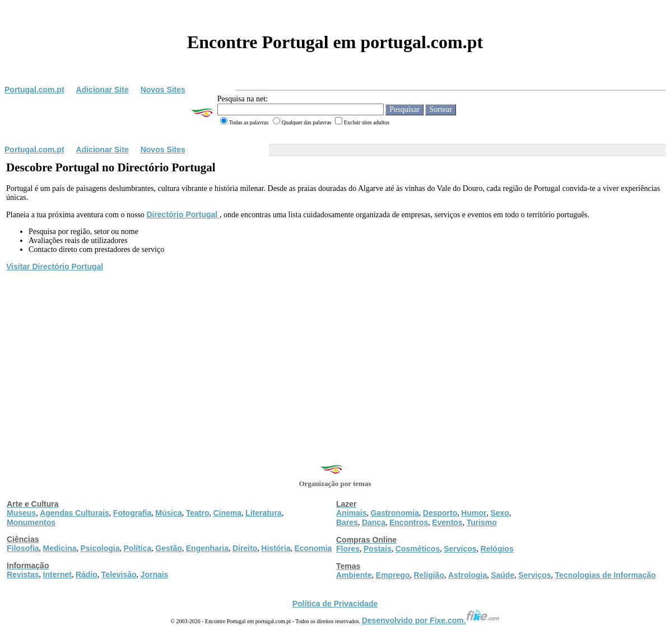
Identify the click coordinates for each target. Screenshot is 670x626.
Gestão (168, 548)
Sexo (499, 512)
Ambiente (354, 575)
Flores (348, 548)
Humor (473, 512)
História (275, 548)
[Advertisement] (335, 356)
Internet (57, 574)
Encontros (408, 522)
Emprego (393, 575)
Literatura (263, 512)
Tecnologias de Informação (605, 575)
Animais (351, 512)
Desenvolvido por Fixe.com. (431, 620)
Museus (21, 512)
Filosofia (23, 548)
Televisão (119, 574)
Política (138, 548)
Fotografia (132, 512)
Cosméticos (418, 548)
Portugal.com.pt (34, 89)
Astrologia (467, 575)
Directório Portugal (183, 214)
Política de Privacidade (335, 603)
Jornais (155, 574)
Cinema (227, 512)
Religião (428, 575)
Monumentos (31, 522)
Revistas (23, 574)
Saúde (502, 575)
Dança (373, 522)
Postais (378, 548)
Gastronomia (394, 512)
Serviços (460, 548)
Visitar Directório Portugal (54, 266)
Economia (313, 548)
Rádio (86, 574)
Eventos (447, 522)
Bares (347, 522)
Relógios (497, 548)
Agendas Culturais (74, 512)
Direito (244, 548)
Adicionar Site (102, 89)
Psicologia (99, 548)
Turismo (482, 522)
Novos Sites (163, 89)
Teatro (198, 512)
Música (168, 512)
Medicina (60, 548)
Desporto (440, 512)
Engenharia (207, 548)
